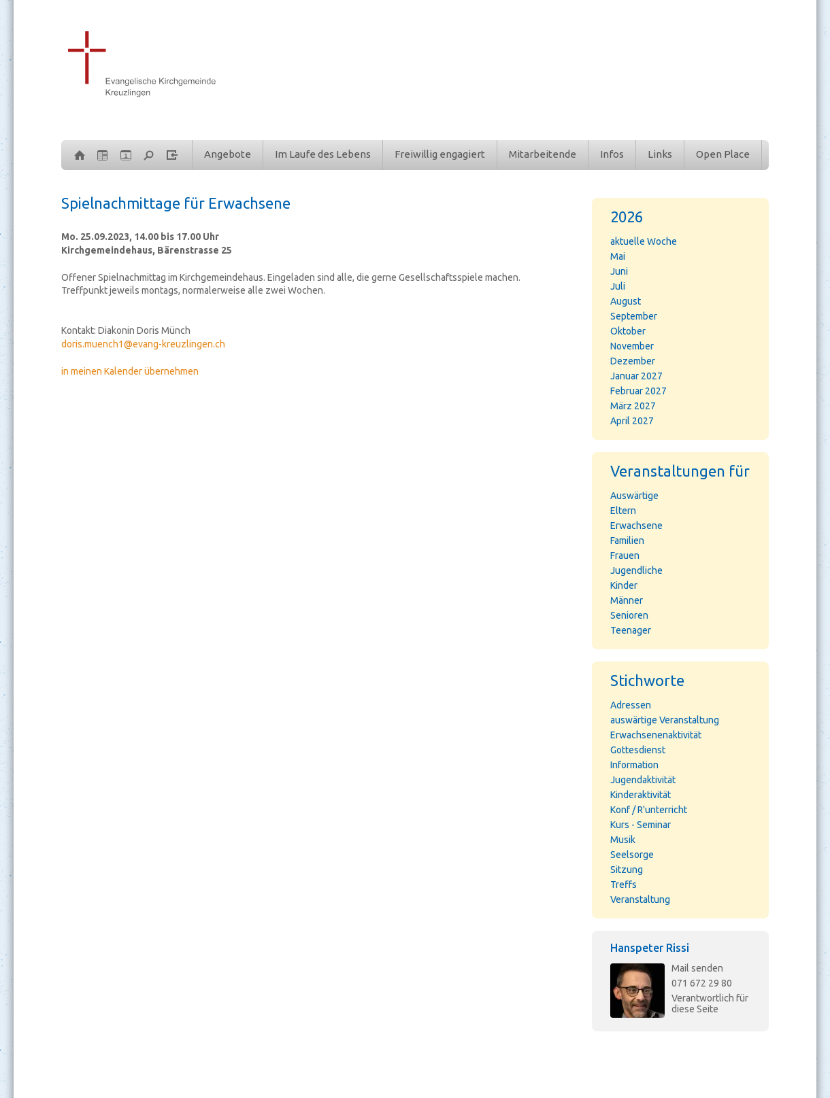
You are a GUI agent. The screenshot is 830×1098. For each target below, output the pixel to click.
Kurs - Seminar (640, 824)
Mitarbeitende (542, 154)
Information (634, 764)
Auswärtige (634, 495)
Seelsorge (632, 854)
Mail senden (697, 968)
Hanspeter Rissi (649, 948)
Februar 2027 (638, 390)
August (625, 301)
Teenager (630, 630)
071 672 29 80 (701, 983)
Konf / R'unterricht (648, 809)
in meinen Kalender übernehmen (130, 371)
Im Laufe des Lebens (323, 154)
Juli (617, 286)
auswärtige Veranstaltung (664, 720)
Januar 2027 (636, 376)
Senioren (629, 615)
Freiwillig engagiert (440, 154)
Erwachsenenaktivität (655, 735)
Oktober (628, 331)
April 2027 (632, 420)
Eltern (623, 510)
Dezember (632, 361)
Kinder (623, 585)
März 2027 (633, 405)
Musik (622, 839)
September (633, 316)
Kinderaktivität (640, 794)
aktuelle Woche (643, 241)
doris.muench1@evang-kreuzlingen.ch (143, 344)
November (632, 346)
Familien (627, 540)
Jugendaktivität (643, 779)
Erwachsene (636, 525)
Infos (612, 154)
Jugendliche (636, 570)
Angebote (227, 154)
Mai (617, 256)
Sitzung (626, 869)
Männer (626, 600)
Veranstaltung (640, 899)
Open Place (723, 154)
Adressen (630, 705)
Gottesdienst (637, 749)
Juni (619, 271)
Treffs (623, 884)
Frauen (625, 555)
